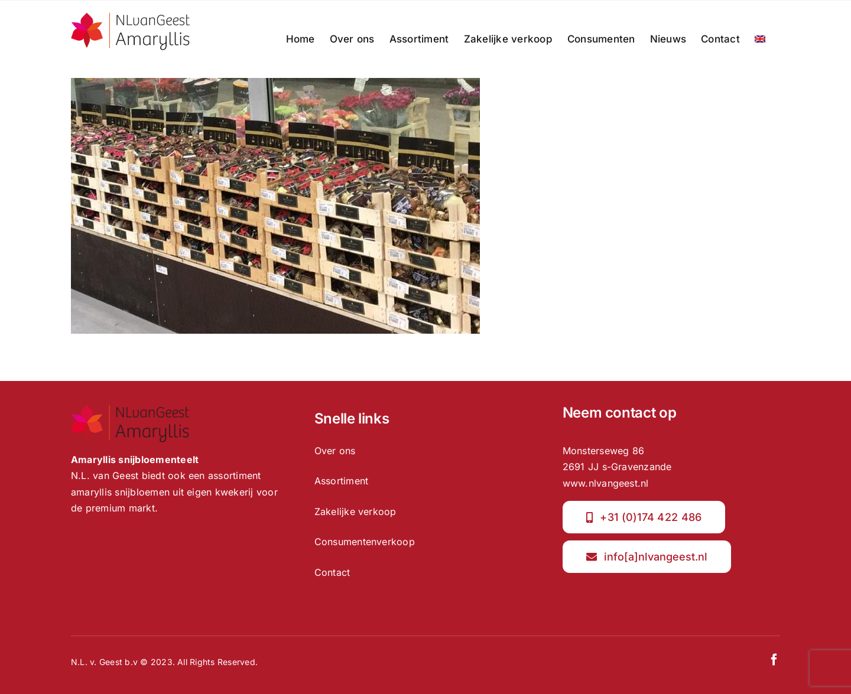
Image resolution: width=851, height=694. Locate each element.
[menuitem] (760, 39)
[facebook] (774, 660)
